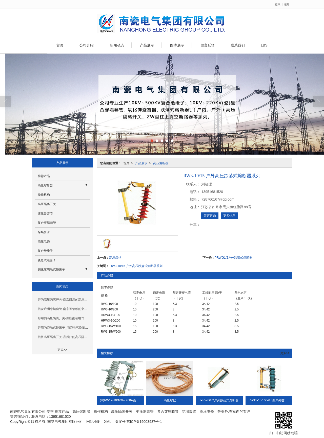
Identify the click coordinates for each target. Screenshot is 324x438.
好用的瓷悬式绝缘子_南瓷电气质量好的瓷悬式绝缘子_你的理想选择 (64, 327)
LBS (264, 45)
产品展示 (147, 45)
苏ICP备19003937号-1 (144, 422)
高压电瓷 (44, 241)
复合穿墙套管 (47, 223)
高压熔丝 (115, 257)
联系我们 (238, 45)
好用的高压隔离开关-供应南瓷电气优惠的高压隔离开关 (64, 318)
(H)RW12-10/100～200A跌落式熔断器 (122, 400)
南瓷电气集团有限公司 (65, 422)
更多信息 (229, 215)
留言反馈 (207, 45)
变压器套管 (45, 213)
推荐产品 (44, 176)
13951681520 (60, 417)
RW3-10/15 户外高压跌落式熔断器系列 (136, 266)
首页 (60, 45)
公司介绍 (86, 45)
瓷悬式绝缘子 (47, 260)
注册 (287, 4)
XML (107, 422)
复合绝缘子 (45, 251)
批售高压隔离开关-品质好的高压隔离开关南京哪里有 (64, 337)
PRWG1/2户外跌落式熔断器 (234, 257)
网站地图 (93, 422)
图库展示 (177, 45)
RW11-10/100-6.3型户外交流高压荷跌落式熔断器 (270, 400)
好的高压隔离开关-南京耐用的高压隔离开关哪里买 (64, 299)
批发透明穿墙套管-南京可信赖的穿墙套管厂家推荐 (64, 309)
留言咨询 (210, 215)
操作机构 (44, 195)
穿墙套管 (44, 232)
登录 (278, 4)
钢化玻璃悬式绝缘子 (51, 269)
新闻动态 (117, 45)
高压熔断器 (160, 163)
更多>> (285, 353)
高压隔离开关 (47, 204)
